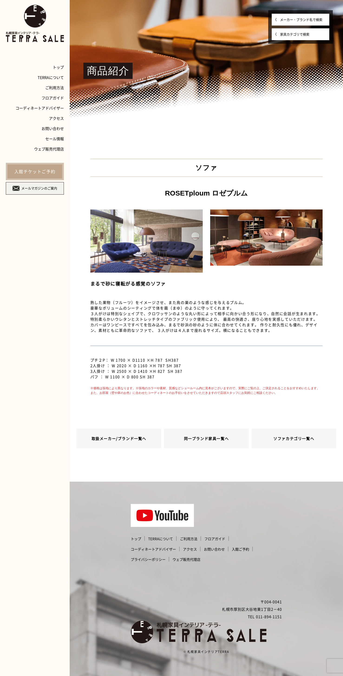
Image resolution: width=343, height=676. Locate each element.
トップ (58, 67)
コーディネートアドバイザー (40, 108)
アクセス (56, 118)
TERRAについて (51, 77)
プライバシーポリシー (148, 559)
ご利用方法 (54, 87)
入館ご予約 (240, 549)
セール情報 (54, 138)
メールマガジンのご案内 (35, 188)
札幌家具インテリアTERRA (208, 651)
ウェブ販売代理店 (49, 149)
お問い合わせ (53, 128)
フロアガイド (53, 98)
